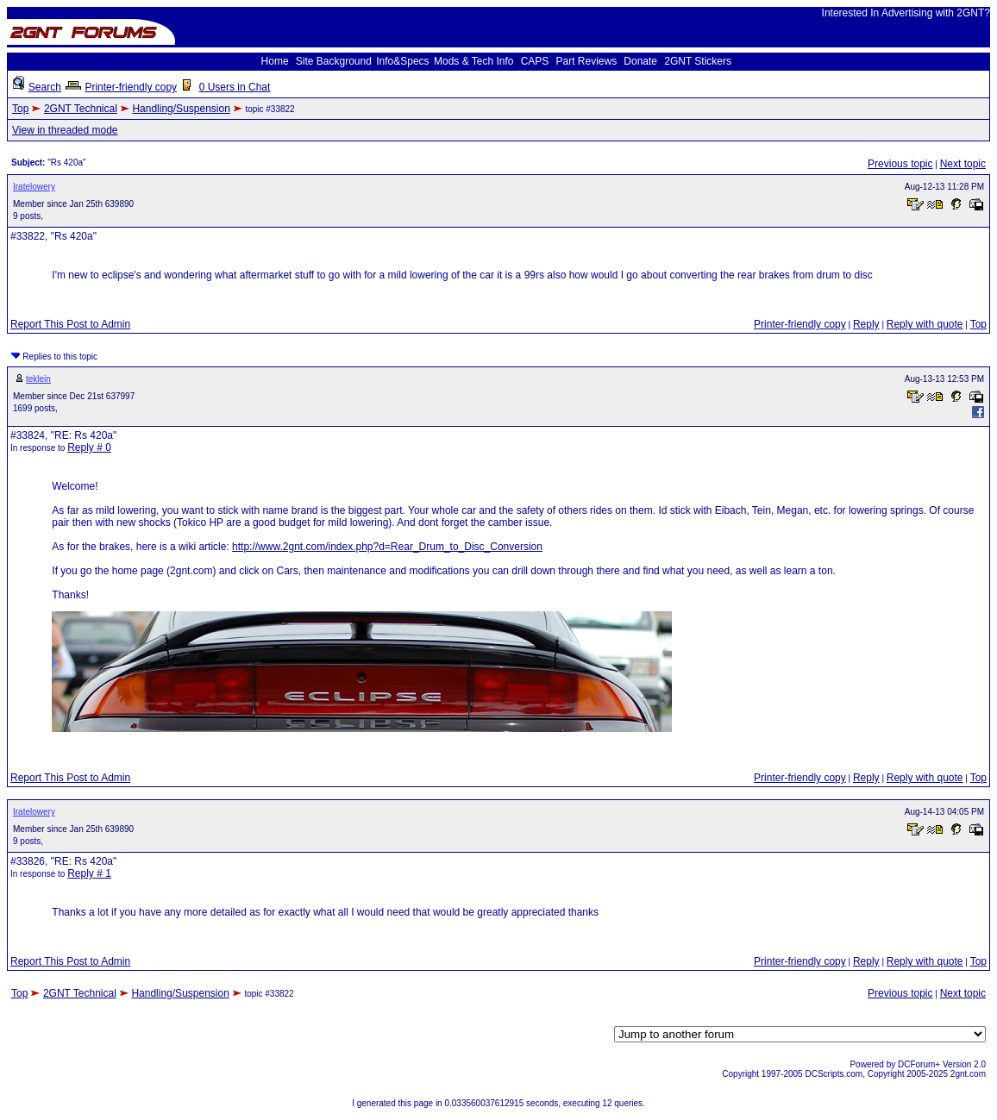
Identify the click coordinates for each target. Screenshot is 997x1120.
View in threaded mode (65, 130)
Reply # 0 (89, 447)
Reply (866, 324)
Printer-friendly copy (131, 87)
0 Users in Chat (235, 87)
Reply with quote (925, 324)
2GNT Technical (80, 109)
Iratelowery (34, 186)
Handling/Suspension (180, 109)
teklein (38, 379)
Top (20, 109)
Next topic (963, 164)
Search (44, 87)
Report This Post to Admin (70, 324)
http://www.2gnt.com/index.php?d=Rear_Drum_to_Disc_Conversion (387, 547)
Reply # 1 (89, 873)
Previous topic (900, 164)
